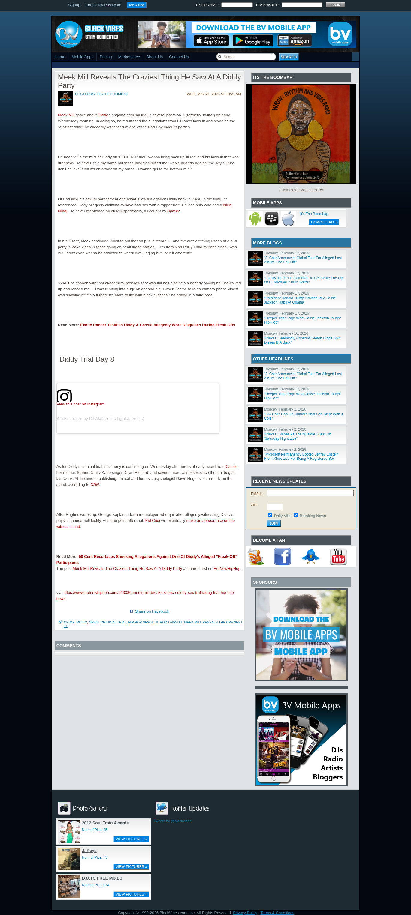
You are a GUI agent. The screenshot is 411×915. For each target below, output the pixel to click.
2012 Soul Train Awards (105, 823)
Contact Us (179, 57)
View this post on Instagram (80, 403)
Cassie (231, 466)
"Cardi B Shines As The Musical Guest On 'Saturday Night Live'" (297, 436)
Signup (74, 5)
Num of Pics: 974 (95, 885)
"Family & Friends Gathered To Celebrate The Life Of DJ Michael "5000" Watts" (304, 280)
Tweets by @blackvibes (173, 821)
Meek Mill (66, 115)
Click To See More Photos (301, 190)
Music (81, 622)
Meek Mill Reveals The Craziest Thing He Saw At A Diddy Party (127, 568)
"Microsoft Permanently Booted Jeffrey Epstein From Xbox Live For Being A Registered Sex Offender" (301, 458)
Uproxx (173, 211)
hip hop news (140, 622)
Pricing (106, 57)
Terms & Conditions (278, 913)
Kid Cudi (152, 520)
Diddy (103, 115)
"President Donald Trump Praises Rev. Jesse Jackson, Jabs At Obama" (300, 300)
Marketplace (129, 57)
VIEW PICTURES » (131, 839)
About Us (154, 57)
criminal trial (113, 622)
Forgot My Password (103, 5)
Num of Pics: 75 (94, 857)
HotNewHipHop (226, 568)
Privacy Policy (245, 913)
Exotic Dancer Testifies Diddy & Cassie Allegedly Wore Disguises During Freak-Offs (157, 325)
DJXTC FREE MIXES (102, 878)
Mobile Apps (82, 57)
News (94, 622)
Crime (69, 622)
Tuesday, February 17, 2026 (286, 253)
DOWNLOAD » (324, 222)
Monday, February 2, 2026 (285, 409)
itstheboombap (112, 94)
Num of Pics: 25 (94, 830)
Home (60, 57)
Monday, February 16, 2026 (286, 333)
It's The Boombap (314, 214)
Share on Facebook (152, 611)
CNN (94, 484)
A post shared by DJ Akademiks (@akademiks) (100, 418)
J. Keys (89, 850)
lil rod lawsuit (168, 622)
